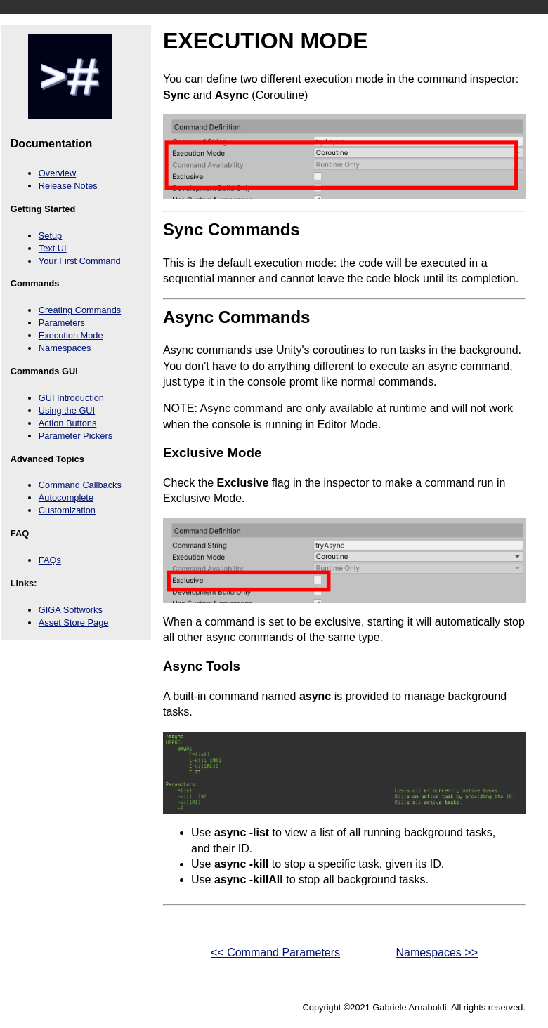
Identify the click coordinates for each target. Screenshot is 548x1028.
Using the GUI (67, 410)
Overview (57, 173)
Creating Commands (80, 310)
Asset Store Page (74, 622)
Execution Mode (71, 335)
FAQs (50, 560)
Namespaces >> (461, 954)
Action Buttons (68, 423)
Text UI (53, 248)
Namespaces (65, 348)
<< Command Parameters (251, 954)
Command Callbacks (80, 485)
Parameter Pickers (75, 435)
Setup (50, 235)
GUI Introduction (71, 398)
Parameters (62, 322)
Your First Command (80, 261)
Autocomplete (66, 497)
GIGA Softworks (71, 610)
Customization (67, 510)
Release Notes (68, 185)
